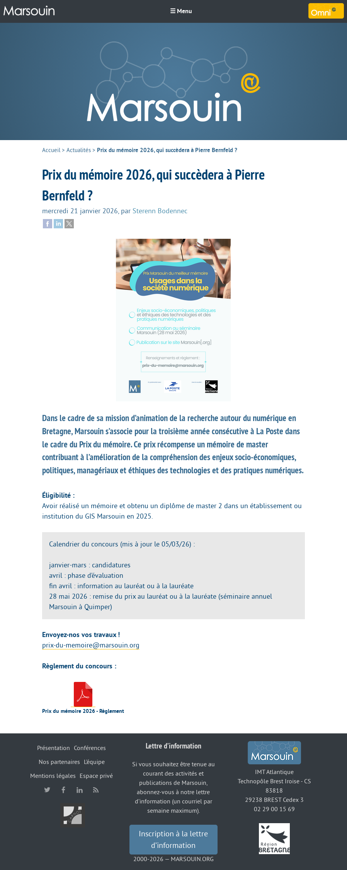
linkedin (79, 790)
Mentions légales (53, 775)
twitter (47, 790)
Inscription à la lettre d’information (173, 840)
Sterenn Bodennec (160, 211)
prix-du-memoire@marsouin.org (90, 645)
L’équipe (94, 762)
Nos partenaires (59, 762)
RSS (96, 790)
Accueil (51, 150)
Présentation (53, 748)
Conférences (90, 748)
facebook (63, 790)
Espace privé (96, 775)
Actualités (78, 150)
